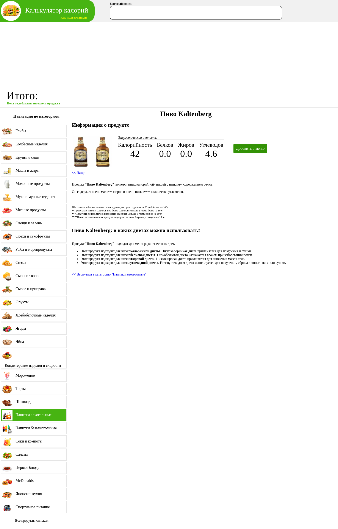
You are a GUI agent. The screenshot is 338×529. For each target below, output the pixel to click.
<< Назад (78, 173)
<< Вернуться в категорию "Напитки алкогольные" (109, 274)
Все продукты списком (32, 520)
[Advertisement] (169, 54)
